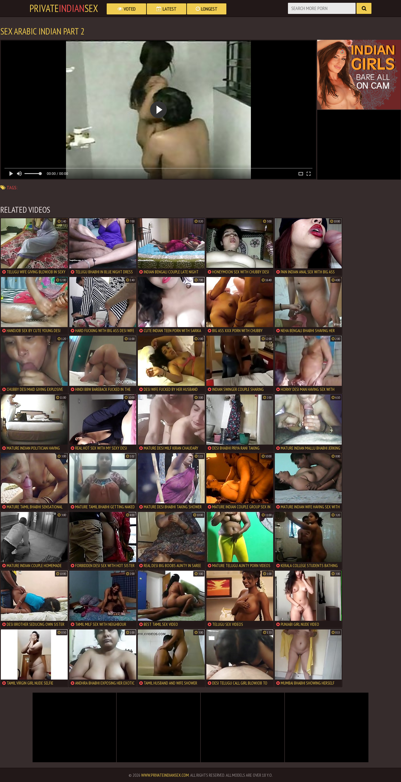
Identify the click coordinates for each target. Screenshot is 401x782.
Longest (206, 9)
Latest (167, 9)
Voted (127, 9)
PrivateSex (64, 8)
